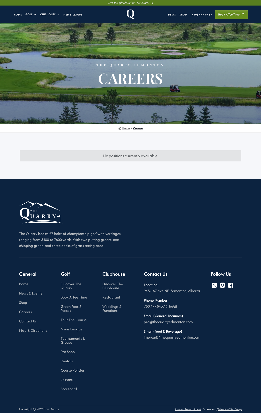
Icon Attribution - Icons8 (188, 409)
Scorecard (69, 389)
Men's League (71, 329)
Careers (138, 128)
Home (126, 128)
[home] (131, 14)
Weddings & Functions (111, 308)
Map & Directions (33, 330)
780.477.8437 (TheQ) (160, 306)
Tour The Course (74, 320)
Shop (23, 302)
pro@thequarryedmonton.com (168, 321)
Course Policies (72, 370)
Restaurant (111, 297)
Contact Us (28, 321)
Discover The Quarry (71, 286)
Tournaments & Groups (73, 340)
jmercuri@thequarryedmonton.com (172, 337)
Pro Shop (68, 352)
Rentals (67, 361)
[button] (31, 14)
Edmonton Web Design (230, 409)
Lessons (66, 380)
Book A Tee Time (74, 297)
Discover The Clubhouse (112, 286)
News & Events (30, 293)
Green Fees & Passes (71, 308)
